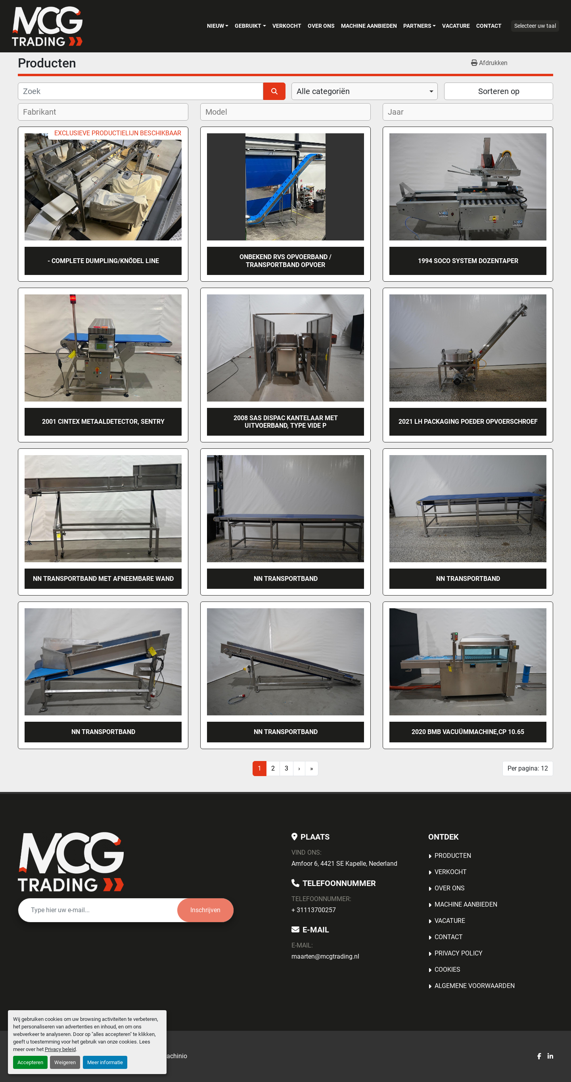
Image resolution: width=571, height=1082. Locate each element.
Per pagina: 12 (528, 768)
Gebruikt (248, 26)
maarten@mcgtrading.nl (325, 956)
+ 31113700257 (313, 910)
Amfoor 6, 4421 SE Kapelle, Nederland (344, 863)
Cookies (447, 969)
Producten (453, 855)
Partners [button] (417, 26)
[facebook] (539, 1056)
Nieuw (215, 26)
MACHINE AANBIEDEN (369, 26)
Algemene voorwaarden (475, 986)
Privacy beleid (60, 1049)
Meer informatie (105, 1062)
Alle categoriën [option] (323, 91)
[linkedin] (550, 1056)
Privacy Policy (459, 953)
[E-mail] (97, 910)
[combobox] (364, 91)
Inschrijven (205, 910)
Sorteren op (498, 91)
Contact (489, 26)
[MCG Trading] (71, 862)
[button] (217, 26)
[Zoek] (140, 91)
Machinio (174, 1056)
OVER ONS (321, 26)
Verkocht (286, 26)
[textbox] (45, 112)
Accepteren (30, 1062)
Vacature (456, 26)
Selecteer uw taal (535, 26)
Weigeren (65, 1062)
